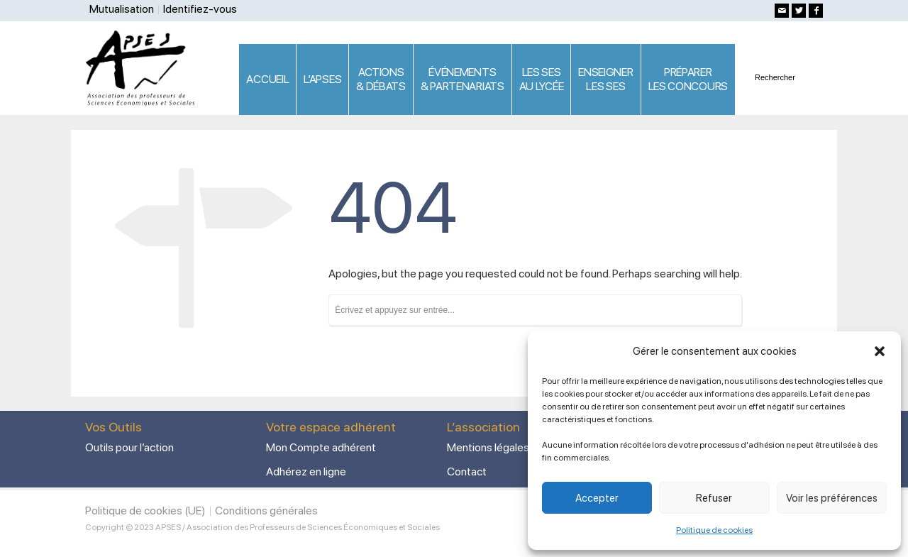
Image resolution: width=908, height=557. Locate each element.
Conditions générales (266, 510)
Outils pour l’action (129, 447)
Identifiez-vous (200, 9)
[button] (880, 351)
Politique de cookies (714, 530)
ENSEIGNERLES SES (605, 79)
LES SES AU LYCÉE (541, 79)
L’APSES (322, 79)
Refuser (714, 498)
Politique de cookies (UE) (145, 510)
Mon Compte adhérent (321, 447)
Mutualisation (121, 9)
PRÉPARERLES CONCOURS (688, 79)
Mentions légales (488, 447)
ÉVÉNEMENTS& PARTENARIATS (462, 79)
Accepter (597, 498)
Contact (467, 471)
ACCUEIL (267, 79)
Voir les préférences (831, 498)
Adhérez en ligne (306, 471)
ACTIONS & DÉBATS (381, 79)
